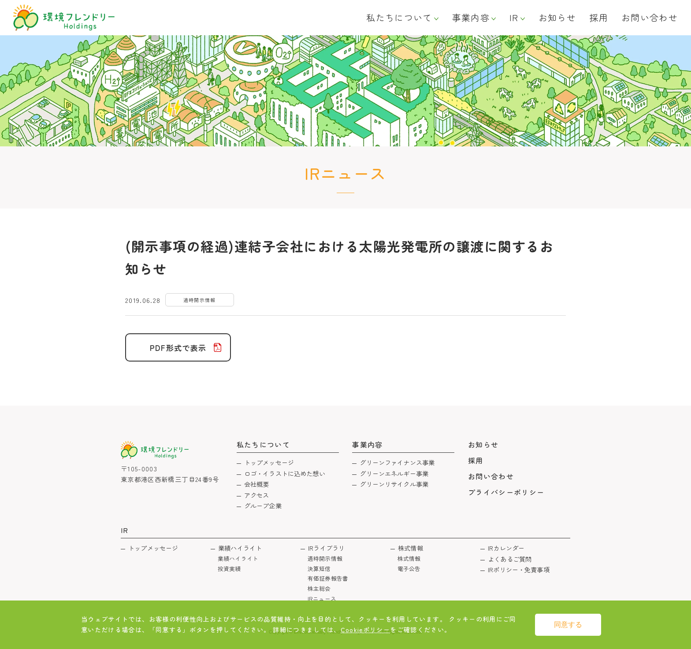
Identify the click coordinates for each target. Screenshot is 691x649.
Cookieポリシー (365, 629)
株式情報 (410, 547)
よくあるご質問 (509, 558)
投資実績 (229, 568)
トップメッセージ (269, 462)
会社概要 (256, 484)
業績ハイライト (240, 547)
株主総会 (319, 588)
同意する (568, 624)
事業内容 (471, 17)
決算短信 (319, 568)
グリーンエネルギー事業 (394, 473)
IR (514, 17)
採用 (598, 17)
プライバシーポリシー (506, 492)
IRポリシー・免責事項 (519, 569)
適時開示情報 (325, 558)
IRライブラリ (326, 547)
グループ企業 (263, 505)
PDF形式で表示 (178, 347)
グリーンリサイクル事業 (394, 484)
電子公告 (409, 568)
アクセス (256, 495)
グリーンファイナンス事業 (397, 462)
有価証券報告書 (328, 578)
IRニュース (322, 598)
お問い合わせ (649, 17)
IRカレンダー (506, 547)
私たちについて (399, 17)
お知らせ (557, 17)
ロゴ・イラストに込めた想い (284, 473)
